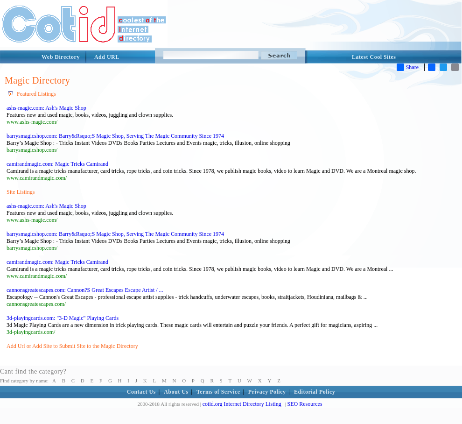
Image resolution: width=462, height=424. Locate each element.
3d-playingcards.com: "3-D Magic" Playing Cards (63, 318)
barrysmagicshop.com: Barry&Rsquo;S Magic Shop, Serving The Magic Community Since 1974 (115, 136)
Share (408, 67)
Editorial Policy (314, 392)
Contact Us (141, 392)
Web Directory (61, 57)
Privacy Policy (267, 392)
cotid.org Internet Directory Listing (242, 404)
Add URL (106, 57)
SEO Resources (304, 404)
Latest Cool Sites (374, 57)
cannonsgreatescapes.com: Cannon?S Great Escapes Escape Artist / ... (85, 290)
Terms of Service (218, 392)
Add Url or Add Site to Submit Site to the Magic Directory (72, 346)
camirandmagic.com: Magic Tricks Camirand (57, 164)
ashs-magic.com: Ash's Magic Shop (46, 108)
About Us (176, 392)
